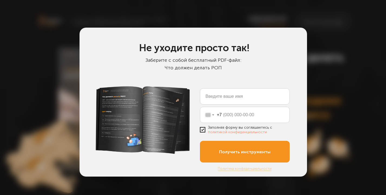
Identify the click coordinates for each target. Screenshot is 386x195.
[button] (323, 21)
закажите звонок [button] (273, 25)
